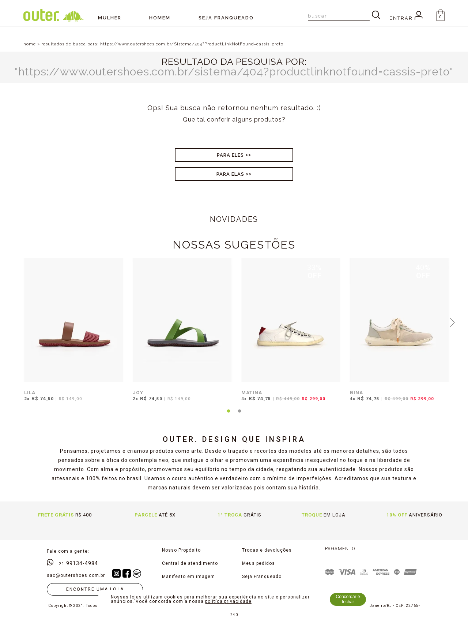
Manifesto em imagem (188, 576)
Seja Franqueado (262, 576)
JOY (138, 392)
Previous (15, 321)
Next (452, 321)
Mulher (109, 17)
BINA (356, 392)
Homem (159, 17)
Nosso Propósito (181, 550)
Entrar (406, 18)
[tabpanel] (72, 334)
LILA (29, 392)
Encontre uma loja (95, 589)
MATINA (251, 392)
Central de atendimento (190, 563)
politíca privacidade (228, 601)
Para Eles (230, 155)
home (29, 44)
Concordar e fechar (348, 599)
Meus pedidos (258, 563)
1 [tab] (228, 415)
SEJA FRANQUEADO (226, 17)
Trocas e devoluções (267, 550)
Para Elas (230, 174)
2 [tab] (239, 415)
